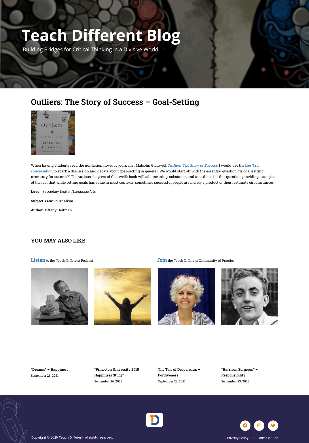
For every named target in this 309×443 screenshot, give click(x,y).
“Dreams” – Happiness (49, 369)
